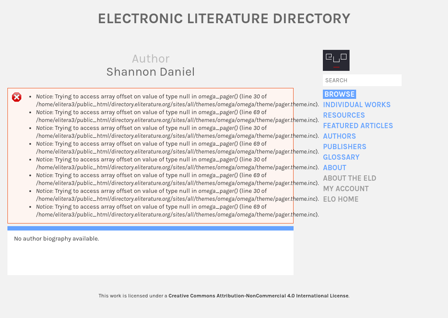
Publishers (344, 147)
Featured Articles (358, 126)
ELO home (341, 199)
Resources (344, 115)
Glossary (341, 157)
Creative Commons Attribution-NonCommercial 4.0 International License (258, 296)
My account (346, 189)
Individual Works (357, 105)
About (334, 168)
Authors (339, 136)
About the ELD (349, 178)
